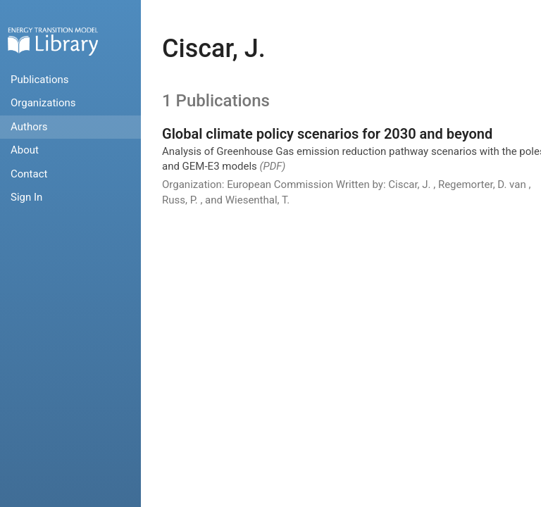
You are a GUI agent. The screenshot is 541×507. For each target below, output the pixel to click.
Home (53, 41)
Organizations (43, 102)
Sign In (26, 197)
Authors (29, 126)
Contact (29, 174)
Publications (40, 79)
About (25, 150)
